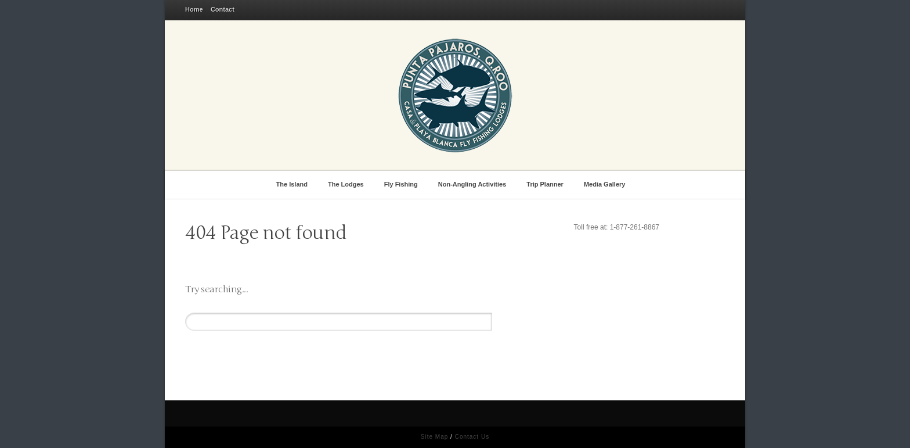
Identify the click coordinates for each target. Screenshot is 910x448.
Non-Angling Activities (474, 183)
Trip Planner (547, 183)
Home (194, 9)
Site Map (434, 436)
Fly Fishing (403, 183)
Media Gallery (606, 183)
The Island (293, 183)
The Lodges (347, 183)
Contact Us (472, 436)
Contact (222, 9)
